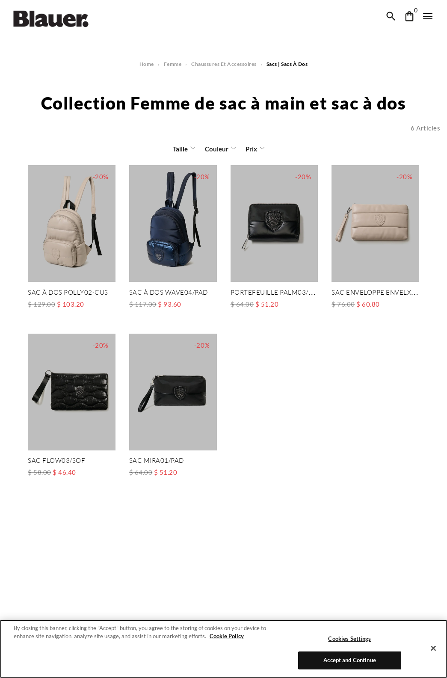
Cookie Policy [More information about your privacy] (224, 636)
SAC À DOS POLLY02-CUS (67, 292)
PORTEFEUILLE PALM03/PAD (275, 292)
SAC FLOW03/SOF (56, 460)
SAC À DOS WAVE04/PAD (168, 292)
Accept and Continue (349, 660)
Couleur (216, 149)
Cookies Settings (350, 638)
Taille (181, 149)
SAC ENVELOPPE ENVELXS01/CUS (385, 292)
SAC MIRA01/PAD (156, 460)
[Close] (433, 648)
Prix (250, 149)
